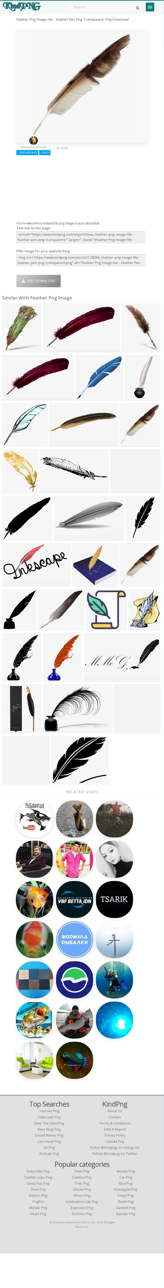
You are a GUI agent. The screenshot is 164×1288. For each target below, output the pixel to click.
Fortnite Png (82, 1248)
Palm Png (82, 1206)
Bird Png (126, 1218)
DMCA (45, 152)
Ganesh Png (125, 1242)
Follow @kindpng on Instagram (115, 1182)
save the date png (49, 1158)
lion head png (49, 1176)
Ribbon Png (38, 1230)
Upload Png (114, 1176)
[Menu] (150, 7)
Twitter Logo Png (38, 1212)
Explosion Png (82, 1242)
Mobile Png (38, 1242)
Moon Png (82, 1230)
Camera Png (82, 1212)
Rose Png (38, 1224)
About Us (114, 1145)
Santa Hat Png (38, 1218)
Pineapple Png (125, 1224)
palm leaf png (49, 1151)
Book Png (126, 1236)
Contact (115, 1151)
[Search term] (106, 7)
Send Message (27, 152)
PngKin (38, 1236)
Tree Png (81, 1218)
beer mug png (49, 1164)
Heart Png (38, 1248)
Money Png (126, 1206)
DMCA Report (115, 1164)
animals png (49, 1188)
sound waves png (49, 1170)
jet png (49, 1182)
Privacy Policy (114, 1170)
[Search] (137, 8)
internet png (49, 1145)
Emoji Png (126, 1230)
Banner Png (125, 1248)
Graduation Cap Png (82, 1236)
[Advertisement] (81, 187)
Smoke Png (82, 1224)
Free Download (38, 281)
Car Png (125, 1212)
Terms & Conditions (115, 1158)
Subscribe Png (38, 1206)
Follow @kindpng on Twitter (115, 1188)
